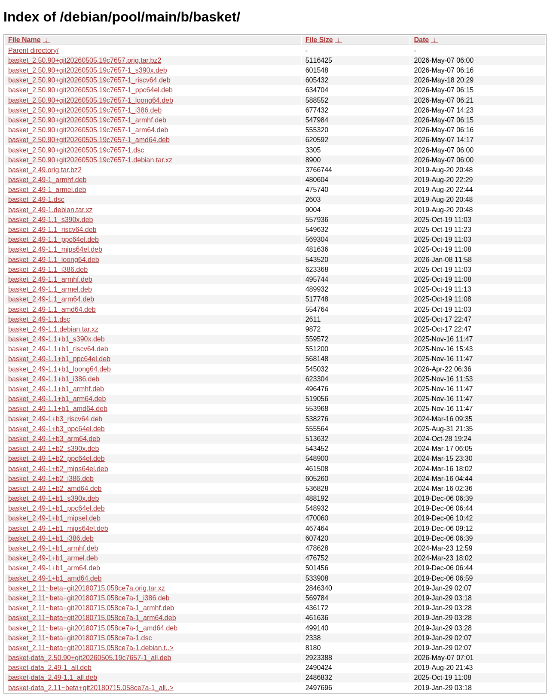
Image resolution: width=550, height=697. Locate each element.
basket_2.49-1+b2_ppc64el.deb (56, 458)
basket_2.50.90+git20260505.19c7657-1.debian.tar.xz (90, 160)
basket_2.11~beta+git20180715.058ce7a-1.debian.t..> (91, 647)
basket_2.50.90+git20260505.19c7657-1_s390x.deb (87, 70)
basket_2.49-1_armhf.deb (47, 179)
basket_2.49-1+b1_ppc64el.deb (56, 508)
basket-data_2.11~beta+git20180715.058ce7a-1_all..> (91, 687)
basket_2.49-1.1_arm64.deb (51, 299)
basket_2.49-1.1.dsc (39, 319)
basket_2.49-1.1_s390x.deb (50, 219)
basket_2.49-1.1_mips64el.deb (55, 249)
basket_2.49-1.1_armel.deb (50, 289)
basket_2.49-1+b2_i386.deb (51, 478)
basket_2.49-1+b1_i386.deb (51, 538)
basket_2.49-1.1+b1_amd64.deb (57, 408)
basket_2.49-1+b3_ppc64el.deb (56, 428)
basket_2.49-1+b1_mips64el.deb (58, 528)
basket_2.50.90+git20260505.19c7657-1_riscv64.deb (89, 80)
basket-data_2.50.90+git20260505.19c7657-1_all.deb (89, 657)
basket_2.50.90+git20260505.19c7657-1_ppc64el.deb (90, 90)
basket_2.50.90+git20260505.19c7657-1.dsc (76, 150)
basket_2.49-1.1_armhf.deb (50, 279)
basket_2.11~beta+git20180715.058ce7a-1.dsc (80, 638)
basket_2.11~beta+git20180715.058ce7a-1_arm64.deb (92, 617)
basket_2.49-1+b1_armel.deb (53, 558)
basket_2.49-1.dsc (36, 199)
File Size (319, 39)
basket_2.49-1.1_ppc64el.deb (53, 239)
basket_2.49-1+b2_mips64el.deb (58, 468)
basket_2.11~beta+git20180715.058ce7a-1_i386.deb (88, 598)
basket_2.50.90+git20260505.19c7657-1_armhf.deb (87, 120)
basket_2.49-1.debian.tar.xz (50, 209)
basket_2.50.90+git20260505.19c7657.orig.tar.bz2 (84, 60)
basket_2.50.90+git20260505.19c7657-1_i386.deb (85, 110)
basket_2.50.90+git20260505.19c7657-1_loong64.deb (90, 100)
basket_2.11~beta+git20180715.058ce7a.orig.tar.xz (86, 588)
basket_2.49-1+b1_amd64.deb (55, 578)
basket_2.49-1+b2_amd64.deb (55, 488)
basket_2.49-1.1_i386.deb (48, 269)
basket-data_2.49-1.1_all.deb (52, 677)
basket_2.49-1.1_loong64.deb (53, 259)
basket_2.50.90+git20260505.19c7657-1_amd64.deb (89, 139)
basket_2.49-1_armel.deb (47, 189)
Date (421, 39)
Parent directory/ (33, 50)
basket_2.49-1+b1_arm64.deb (54, 568)
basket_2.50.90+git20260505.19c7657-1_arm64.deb (88, 130)
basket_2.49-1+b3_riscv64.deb (55, 419)
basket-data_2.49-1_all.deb (50, 667)
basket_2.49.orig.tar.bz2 (45, 169)
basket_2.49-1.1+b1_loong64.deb (59, 369)
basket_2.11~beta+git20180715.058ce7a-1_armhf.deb (91, 608)
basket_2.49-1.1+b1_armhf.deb (56, 389)
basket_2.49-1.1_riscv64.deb (52, 229)
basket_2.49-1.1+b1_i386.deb (53, 379)
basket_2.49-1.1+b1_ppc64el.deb (59, 358)
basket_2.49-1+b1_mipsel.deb (54, 518)
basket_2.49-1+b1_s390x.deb (53, 498)
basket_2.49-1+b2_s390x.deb (53, 448)
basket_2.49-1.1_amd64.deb (52, 309)
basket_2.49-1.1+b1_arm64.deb (57, 398)
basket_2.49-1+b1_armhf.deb (53, 548)
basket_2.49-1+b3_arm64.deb (54, 438)
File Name (24, 39)
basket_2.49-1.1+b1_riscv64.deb (58, 349)
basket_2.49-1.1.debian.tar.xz (53, 329)
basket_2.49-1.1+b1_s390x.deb (56, 339)
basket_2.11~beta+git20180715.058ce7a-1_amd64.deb (92, 628)
